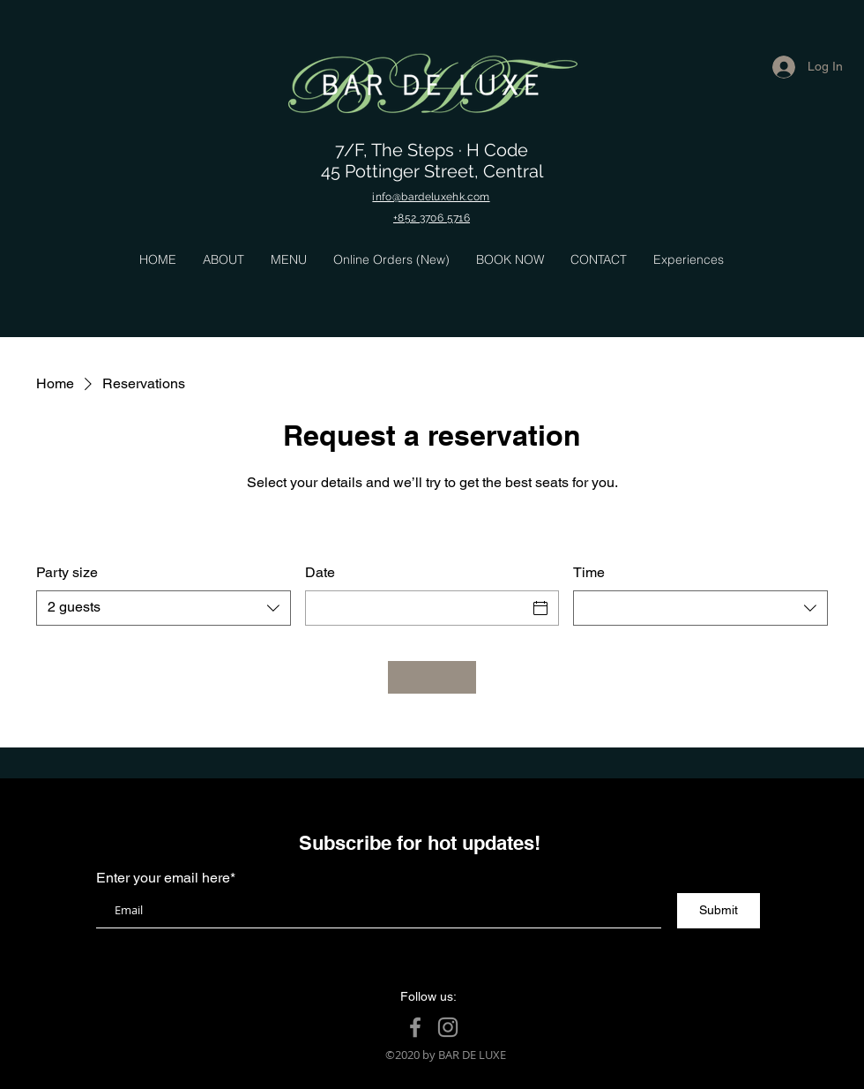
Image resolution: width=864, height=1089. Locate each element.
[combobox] (163, 608)
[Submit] (718, 910)
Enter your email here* (165, 878)
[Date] (416, 608)
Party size (67, 572)
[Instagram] (448, 1027)
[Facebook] (415, 1027)
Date (320, 572)
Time (589, 572)
